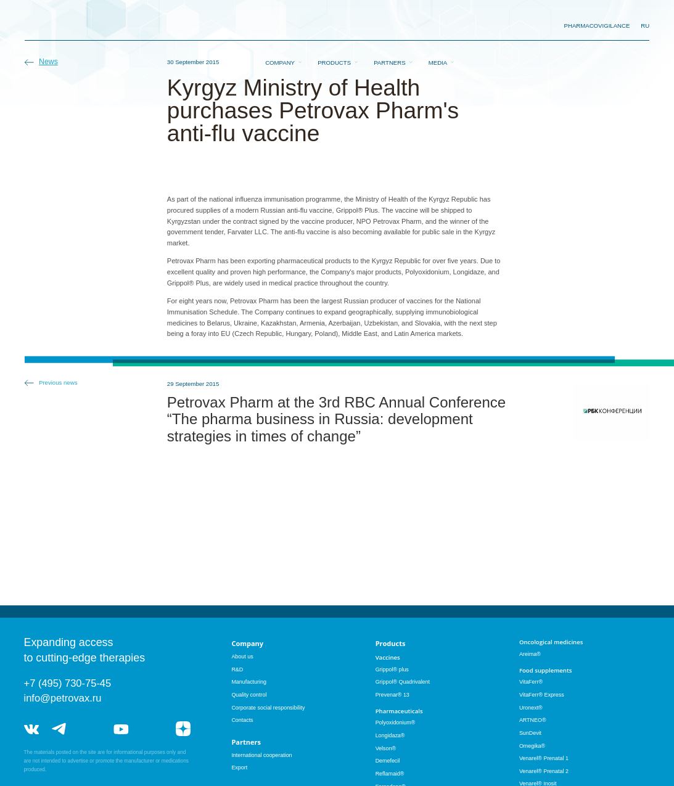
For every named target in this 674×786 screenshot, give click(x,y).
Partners (389, 26)
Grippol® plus (392, 669)
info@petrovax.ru (63, 697)
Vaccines (388, 657)
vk (31, 729)
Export (239, 767)
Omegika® (532, 746)
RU (645, 25)
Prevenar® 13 (392, 695)
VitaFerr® (531, 682)
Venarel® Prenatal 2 (544, 771)
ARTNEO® (532, 720)
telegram (59, 729)
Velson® (386, 748)
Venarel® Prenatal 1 (544, 758)
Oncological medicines (551, 642)
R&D (237, 669)
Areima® (530, 654)
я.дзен (183, 729)
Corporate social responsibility (268, 708)
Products (334, 26)
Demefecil (388, 761)
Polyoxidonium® (396, 722)
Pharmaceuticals (399, 711)
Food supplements (545, 670)
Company (280, 26)
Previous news (58, 382)
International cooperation (261, 755)
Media (438, 26)
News (48, 61)
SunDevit (530, 733)
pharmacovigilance (597, 25)
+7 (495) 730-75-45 (68, 683)
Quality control (248, 695)
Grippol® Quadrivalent (403, 682)
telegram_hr (90, 729)
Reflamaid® (390, 774)
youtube (120, 729)
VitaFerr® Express (541, 695)
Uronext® (531, 708)
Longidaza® (390, 735)
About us (242, 656)
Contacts (242, 720)
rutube (152, 729)
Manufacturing (248, 682)
